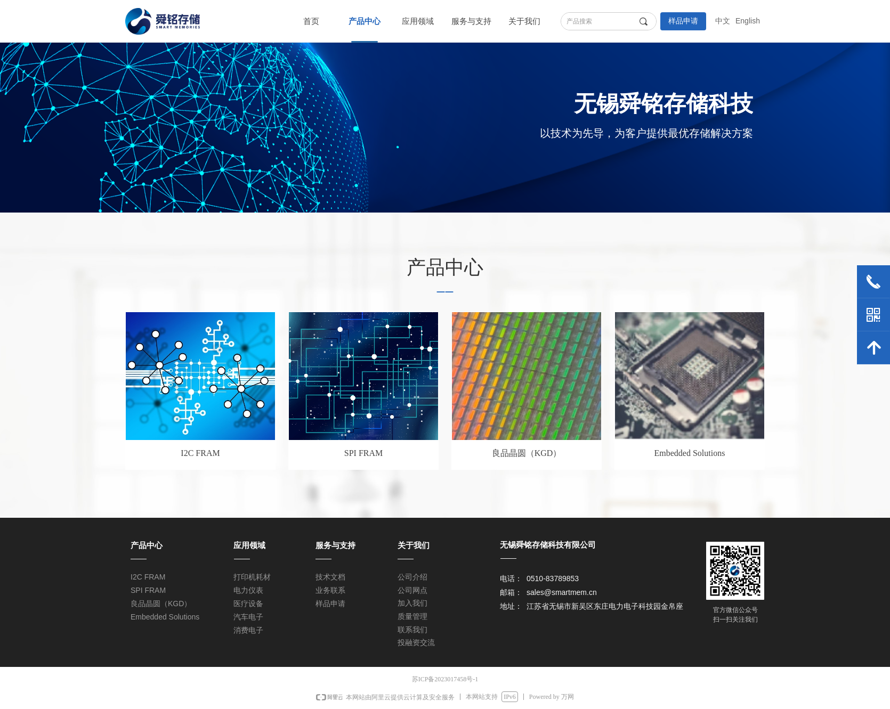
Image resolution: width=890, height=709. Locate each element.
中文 (722, 21)
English (747, 21)
